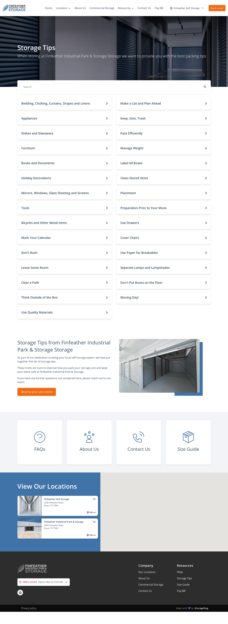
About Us (144, 578)
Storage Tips (184, 578)
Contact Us (145, 591)
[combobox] (43, 582)
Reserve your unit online (36, 392)
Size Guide (183, 584)
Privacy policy (28, 608)
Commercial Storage (150, 584)
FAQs (180, 572)
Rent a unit (217, 8)
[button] (64, 103)
